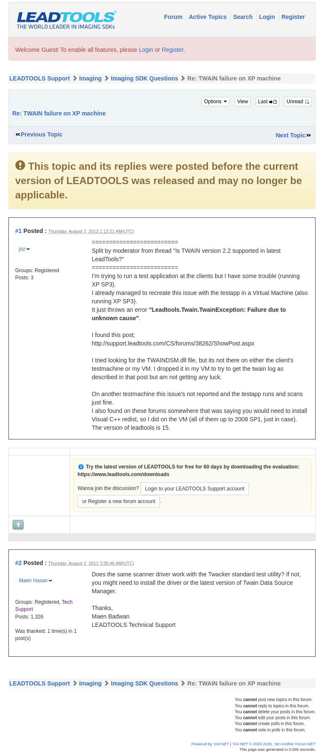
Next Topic (290, 135)
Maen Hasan (33, 581)
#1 (18, 231)
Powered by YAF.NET (210, 744)
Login (268, 16)
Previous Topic (41, 134)
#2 (18, 563)
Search (243, 16)
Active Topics (208, 16)
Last (267, 101)
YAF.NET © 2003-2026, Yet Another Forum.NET (274, 744)
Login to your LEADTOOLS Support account (194, 489)
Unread (297, 101)
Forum (174, 16)
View (242, 101)
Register (293, 16)
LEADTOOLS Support (39, 78)
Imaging (90, 78)
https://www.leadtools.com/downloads (124, 474)
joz (22, 249)
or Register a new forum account (118, 501)
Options (215, 101)
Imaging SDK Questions (144, 78)
